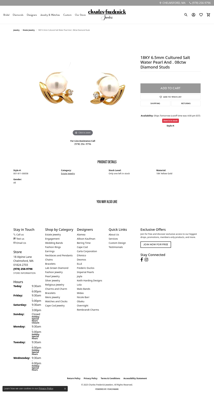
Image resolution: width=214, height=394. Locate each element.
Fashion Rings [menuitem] (53, 247)
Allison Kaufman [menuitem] (86, 238)
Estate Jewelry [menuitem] (53, 234)
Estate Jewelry (29, 30)
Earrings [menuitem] (50, 251)
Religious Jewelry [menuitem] (54, 284)
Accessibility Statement (135, 378)
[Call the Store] (23, 269)
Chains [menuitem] (49, 259)
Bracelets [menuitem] (50, 263)
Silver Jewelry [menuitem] (52, 280)
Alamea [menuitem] (81, 234)
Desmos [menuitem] (81, 259)
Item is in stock (171, 120)
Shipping (155, 103)
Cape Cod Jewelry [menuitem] (55, 305)
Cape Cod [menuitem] (82, 247)
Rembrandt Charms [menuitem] (88, 309)
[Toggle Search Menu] (186, 15)
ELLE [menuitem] (79, 263)
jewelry (16, 30)
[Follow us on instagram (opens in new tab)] (146, 260)
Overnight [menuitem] (82, 305)
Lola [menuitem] (79, 284)
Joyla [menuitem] (79, 276)
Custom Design (117, 242)
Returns (186, 103)
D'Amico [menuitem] (81, 255)
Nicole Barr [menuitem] (83, 297)
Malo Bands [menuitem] (83, 288)
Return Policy (73, 378)
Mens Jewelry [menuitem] (52, 297)
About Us (114, 234)
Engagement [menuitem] (52, 238)
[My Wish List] (201, 15)
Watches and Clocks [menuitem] (56, 301)
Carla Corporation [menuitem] (87, 251)
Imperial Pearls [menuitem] (85, 272)
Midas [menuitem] (80, 293)
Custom (67, 15)
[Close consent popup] (65, 389)
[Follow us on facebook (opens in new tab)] (141, 260)
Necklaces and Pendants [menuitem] (59, 255)
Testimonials (116, 247)
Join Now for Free (155, 244)
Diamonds (18, 15)
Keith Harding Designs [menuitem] (89, 280)
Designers (32, 15)
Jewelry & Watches (50, 15)
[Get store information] (24, 273)
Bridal (6, 15)
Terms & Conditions (110, 378)
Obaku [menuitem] (80, 301)
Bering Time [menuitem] (84, 242)
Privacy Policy (90, 378)
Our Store (80, 15)
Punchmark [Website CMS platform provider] (113, 389)
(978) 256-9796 (82, 144)
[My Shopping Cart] (208, 15)
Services (113, 238)
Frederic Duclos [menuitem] (85, 268)
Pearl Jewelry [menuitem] (52, 276)
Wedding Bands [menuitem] (54, 242)
